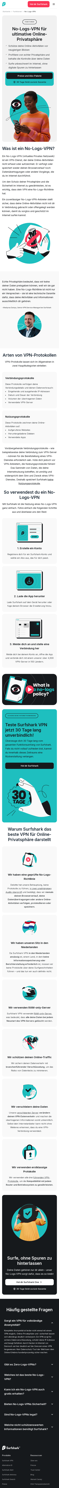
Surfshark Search (8, 1479)
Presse (33, 1465)
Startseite (6, 12)
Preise (4, 1484)
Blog (32, 1475)
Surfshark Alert (7, 1470)
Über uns (33, 1461)
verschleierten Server (28, 1112)
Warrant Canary (36, 1479)
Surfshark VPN (7, 1461)
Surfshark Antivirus (9, 1475)
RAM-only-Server (43, 1013)
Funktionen (17, 12)
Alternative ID (7, 1465)
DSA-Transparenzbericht (40, 1484)
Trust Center (35, 1470)
